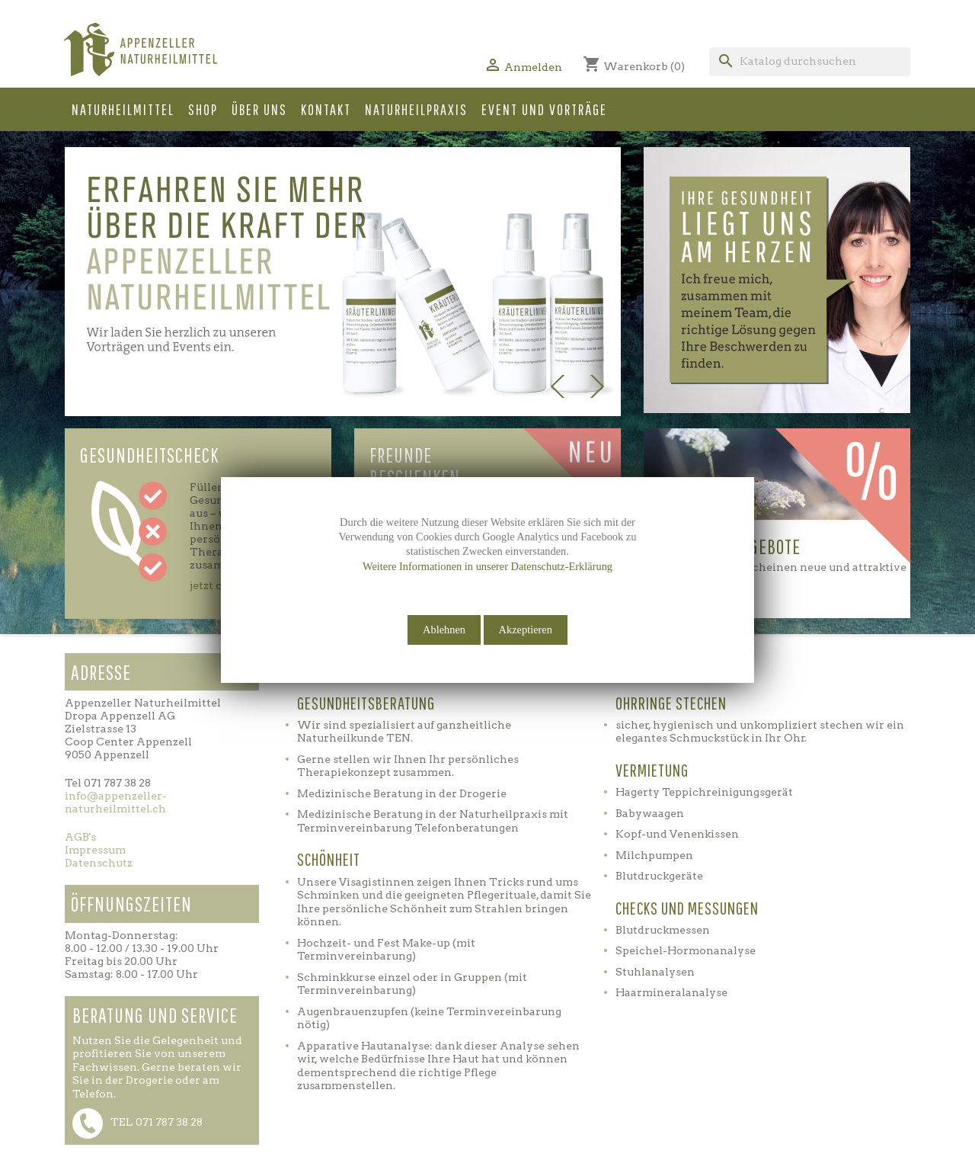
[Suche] (809, 61)
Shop (203, 109)
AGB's (80, 837)
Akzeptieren (525, 629)
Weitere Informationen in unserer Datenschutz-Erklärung (487, 566)
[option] (343, 281)
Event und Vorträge (544, 109)
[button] (588, 287)
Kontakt (326, 109)
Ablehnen (444, 629)
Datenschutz (99, 863)
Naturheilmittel (123, 109)
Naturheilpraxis (416, 109)
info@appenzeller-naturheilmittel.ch (116, 802)
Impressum (95, 850)
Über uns (259, 109)
